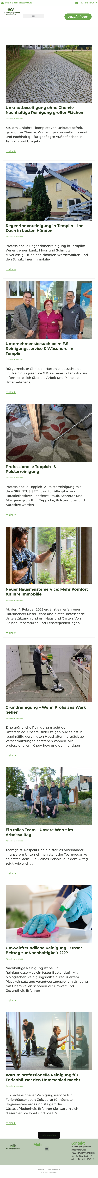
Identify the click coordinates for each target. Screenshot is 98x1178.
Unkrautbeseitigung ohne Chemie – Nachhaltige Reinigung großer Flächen (44, 110)
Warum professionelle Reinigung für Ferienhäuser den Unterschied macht (43, 1077)
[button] (33, 16)
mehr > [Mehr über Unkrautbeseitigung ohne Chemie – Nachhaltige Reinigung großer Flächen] (11, 151)
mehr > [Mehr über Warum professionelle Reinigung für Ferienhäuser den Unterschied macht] (11, 1123)
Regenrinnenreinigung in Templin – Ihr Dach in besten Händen (44, 228)
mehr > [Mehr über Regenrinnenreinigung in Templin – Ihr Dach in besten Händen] (11, 269)
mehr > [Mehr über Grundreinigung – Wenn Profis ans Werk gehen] (11, 755)
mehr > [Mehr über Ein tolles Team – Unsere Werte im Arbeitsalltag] (11, 873)
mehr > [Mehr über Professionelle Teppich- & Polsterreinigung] (11, 514)
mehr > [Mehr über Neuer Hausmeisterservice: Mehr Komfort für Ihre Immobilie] (11, 633)
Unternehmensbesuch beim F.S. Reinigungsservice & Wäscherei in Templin (39, 348)
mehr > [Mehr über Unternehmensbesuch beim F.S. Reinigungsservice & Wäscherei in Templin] (11, 392)
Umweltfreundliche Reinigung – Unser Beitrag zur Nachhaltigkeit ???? (44, 950)
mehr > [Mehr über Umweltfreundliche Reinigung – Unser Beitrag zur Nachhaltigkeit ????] (11, 1000)
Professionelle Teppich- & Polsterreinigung (31, 469)
